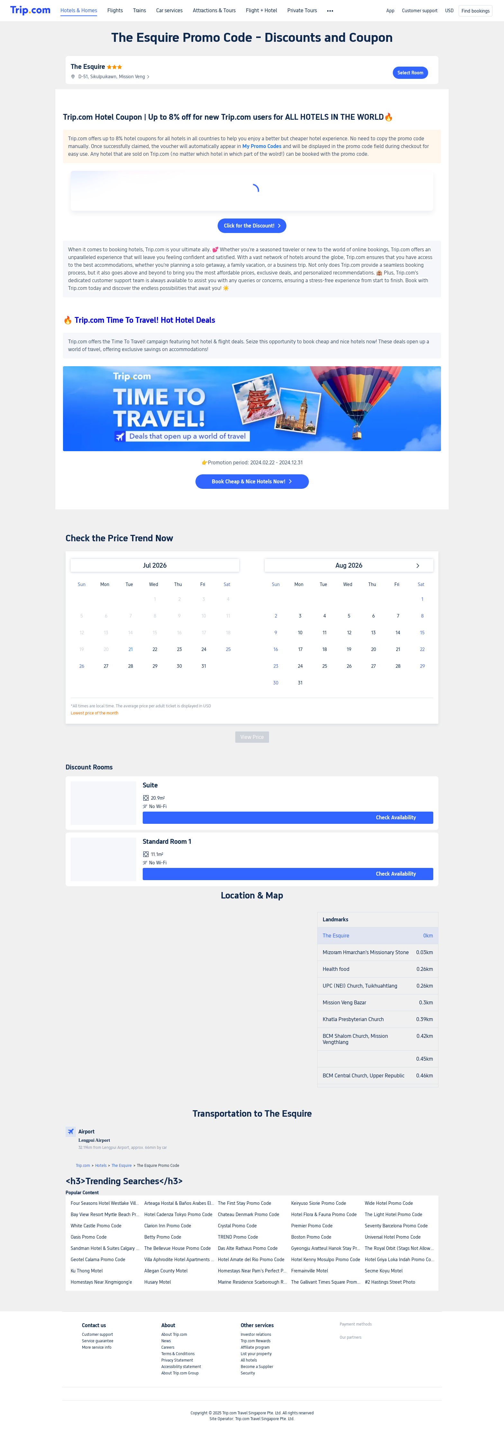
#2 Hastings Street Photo (390, 1282)
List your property (256, 1354)
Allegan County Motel (165, 1270)
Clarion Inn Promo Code (167, 1225)
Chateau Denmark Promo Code (248, 1214)
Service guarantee (97, 1341)
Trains (139, 11)
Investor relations (256, 1334)
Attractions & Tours (214, 11)
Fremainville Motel (309, 1270)
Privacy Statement (177, 1360)
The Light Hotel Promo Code (393, 1214)
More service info (97, 1347)
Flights (115, 11)
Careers (167, 1347)
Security (248, 1373)
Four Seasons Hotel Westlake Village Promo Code (107, 1203)
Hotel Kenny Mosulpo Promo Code (325, 1259)
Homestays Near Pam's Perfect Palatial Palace (254, 1270)
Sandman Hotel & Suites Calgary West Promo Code (107, 1248)
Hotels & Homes (78, 11)
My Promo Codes (262, 146)
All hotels (249, 1360)
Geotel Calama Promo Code (98, 1259)
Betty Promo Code (162, 1237)
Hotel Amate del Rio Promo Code (251, 1259)
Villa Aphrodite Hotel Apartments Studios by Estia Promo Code (180, 1259)
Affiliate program (255, 1347)
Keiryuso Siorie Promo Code (318, 1203)
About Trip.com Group (180, 1373)
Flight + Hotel (261, 11)
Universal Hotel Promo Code (393, 1237)
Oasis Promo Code (89, 1237)
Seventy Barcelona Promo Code (396, 1225)
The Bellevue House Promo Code (177, 1248)
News (166, 1341)
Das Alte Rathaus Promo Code (248, 1248)
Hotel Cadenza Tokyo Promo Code (178, 1214)
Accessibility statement (181, 1366)
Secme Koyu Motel (383, 1270)
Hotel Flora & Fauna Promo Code (324, 1214)
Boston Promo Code (311, 1237)
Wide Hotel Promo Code (389, 1203)
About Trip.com (174, 1334)
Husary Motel (157, 1282)
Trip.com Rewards (255, 1341)
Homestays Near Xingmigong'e (101, 1282)
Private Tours (302, 11)
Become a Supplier (257, 1366)
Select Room (410, 72)
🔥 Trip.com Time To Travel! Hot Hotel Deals (139, 320)
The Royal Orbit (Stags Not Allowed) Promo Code (401, 1248)
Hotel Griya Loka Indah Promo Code (400, 1259)
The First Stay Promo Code (244, 1203)
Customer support (419, 10)
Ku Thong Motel (87, 1270)
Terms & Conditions (177, 1354)
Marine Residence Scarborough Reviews (254, 1282)
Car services (169, 11)
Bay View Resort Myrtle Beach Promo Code (107, 1214)
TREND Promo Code (238, 1237)
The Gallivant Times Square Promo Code (327, 1282)
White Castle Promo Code (96, 1225)
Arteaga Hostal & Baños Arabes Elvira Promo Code (180, 1203)
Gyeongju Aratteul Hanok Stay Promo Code (327, 1248)
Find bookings (476, 11)
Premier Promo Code (312, 1225)
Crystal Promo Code (237, 1225)
